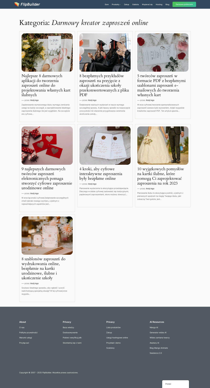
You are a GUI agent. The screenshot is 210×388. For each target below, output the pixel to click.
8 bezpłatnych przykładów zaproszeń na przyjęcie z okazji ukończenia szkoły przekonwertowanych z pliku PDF (104, 86)
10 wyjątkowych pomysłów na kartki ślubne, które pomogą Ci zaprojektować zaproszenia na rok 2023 (160, 176)
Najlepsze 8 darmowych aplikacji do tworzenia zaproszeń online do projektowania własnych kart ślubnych (46, 86)
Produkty (115, 4)
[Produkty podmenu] (120, 4)
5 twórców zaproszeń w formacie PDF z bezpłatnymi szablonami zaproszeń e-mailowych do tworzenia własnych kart (161, 86)
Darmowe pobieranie (184, 4)
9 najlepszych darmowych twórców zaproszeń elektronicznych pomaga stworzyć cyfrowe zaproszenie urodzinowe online (47, 179)
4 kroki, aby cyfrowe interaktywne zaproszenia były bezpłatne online (100, 174)
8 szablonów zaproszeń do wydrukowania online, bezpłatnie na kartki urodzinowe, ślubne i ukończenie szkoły (43, 269)
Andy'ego (34, 100)
